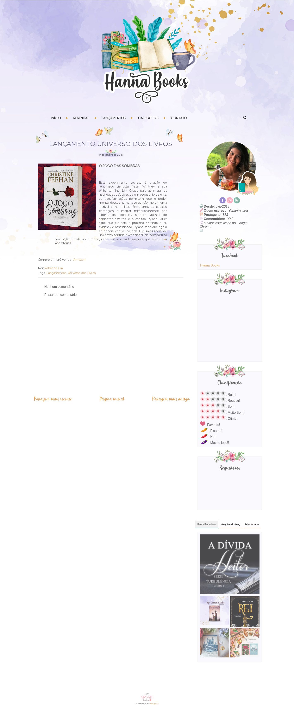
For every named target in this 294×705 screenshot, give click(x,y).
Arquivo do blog (230, 524)
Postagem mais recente (53, 399)
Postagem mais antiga (171, 399)
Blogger (154, 703)
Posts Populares (206, 524)
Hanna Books (210, 265)
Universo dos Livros (82, 273)
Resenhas (81, 118)
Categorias (148, 118)
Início (56, 118)
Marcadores (252, 524)
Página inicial (111, 399)
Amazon (79, 260)
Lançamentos (114, 118)
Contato (179, 118)
